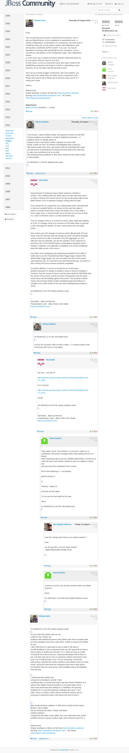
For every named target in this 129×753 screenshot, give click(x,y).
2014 (7, 109)
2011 (7, 168)
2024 (7, 31)
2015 (7, 102)
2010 (7, 176)
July (7, 143)
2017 (7, 86)
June (7, 146)
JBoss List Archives (42, 4)
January (8, 158)
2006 (7, 207)
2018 (7, 78)
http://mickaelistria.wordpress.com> (47, 95)
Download (9, 219)
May (7, 148)
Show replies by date (90, 118)
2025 (7, 23)
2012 (7, 125)
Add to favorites (109, 46)
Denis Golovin (55, 438)
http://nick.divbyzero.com (40, 306)
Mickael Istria (40, 20)
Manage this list (95, 4)
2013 (7, 117)
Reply (29, 111)
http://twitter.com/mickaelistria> (39, 98)
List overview (10, 214)
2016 (7, 94)
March (7, 153)
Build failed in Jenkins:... (35, 14)
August (8, 141)
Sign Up (119, 4)
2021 (7, 55)
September (9, 138)
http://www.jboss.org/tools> (68, 93)
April (7, 151)
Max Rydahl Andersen (62, 524)
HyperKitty (64, 750)
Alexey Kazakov (42, 122)
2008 (7, 191)
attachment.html (32, 108)
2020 (7, 62)
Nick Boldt (43, 180)
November (9, 133)
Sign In (109, 4)
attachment (41, 173)
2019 (7, 70)
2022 (7, 47)
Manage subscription (111, 35)
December (9, 131)
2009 (7, 184)
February (8, 156)
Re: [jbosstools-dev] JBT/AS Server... (109, 14)
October (8, 136)
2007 (7, 199)
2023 (7, 39)
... (29, 165)
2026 (7, 16)
